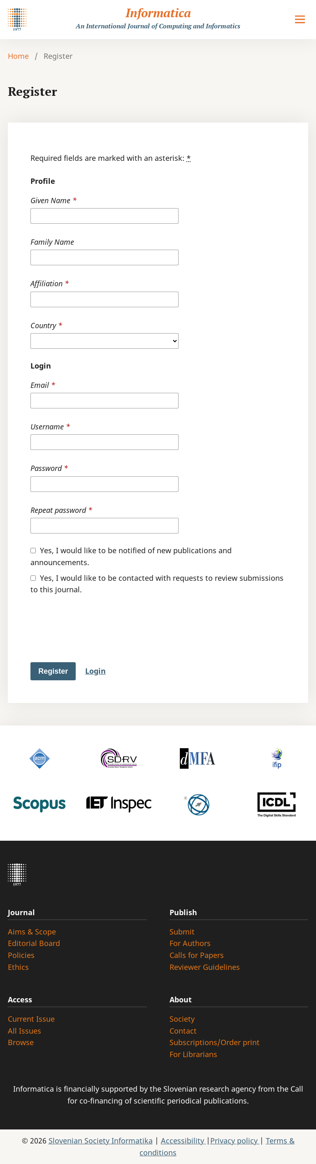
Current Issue (31, 1019)
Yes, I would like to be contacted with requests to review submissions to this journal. (156, 584)
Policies (21, 955)
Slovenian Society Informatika (101, 1140)
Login (95, 671)
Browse (21, 1042)
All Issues (24, 1031)
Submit (182, 932)
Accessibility (183, 1140)
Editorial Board (34, 943)
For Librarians (193, 1054)
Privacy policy (235, 1140)
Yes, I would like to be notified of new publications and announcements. (131, 556)
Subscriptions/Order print (215, 1042)
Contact (183, 1031)
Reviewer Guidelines (205, 967)
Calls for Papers (197, 955)
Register (53, 671)
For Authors (190, 943)
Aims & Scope (32, 932)
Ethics (18, 967)
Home (18, 56)
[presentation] (93, 635)
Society (182, 1019)
